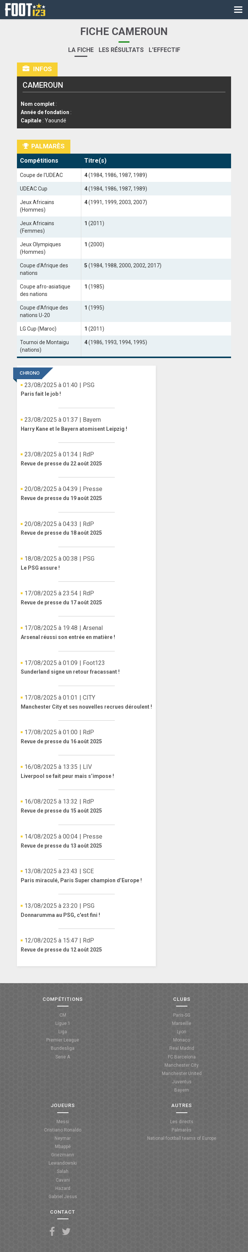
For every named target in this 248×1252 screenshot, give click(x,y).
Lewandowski (63, 1163)
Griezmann (62, 1154)
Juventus (182, 1081)
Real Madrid (181, 1048)
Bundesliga (63, 1048)
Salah (62, 1171)
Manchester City (181, 1065)
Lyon (181, 1031)
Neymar (63, 1138)
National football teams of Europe (181, 1138)
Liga (62, 1031)
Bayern (181, 1090)
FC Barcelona (182, 1057)
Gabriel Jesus (63, 1196)
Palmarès (182, 1130)
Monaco (181, 1040)
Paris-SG (181, 1015)
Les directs (181, 1121)
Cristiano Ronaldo (62, 1130)
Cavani (63, 1180)
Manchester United (182, 1073)
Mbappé (63, 1146)
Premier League (62, 1040)
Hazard (62, 1188)
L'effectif (164, 49)
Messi (62, 1121)
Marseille (181, 1023)
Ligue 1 (62, 1023)
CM (62, 1015)
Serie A (62, 1057)
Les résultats (121, 49)
